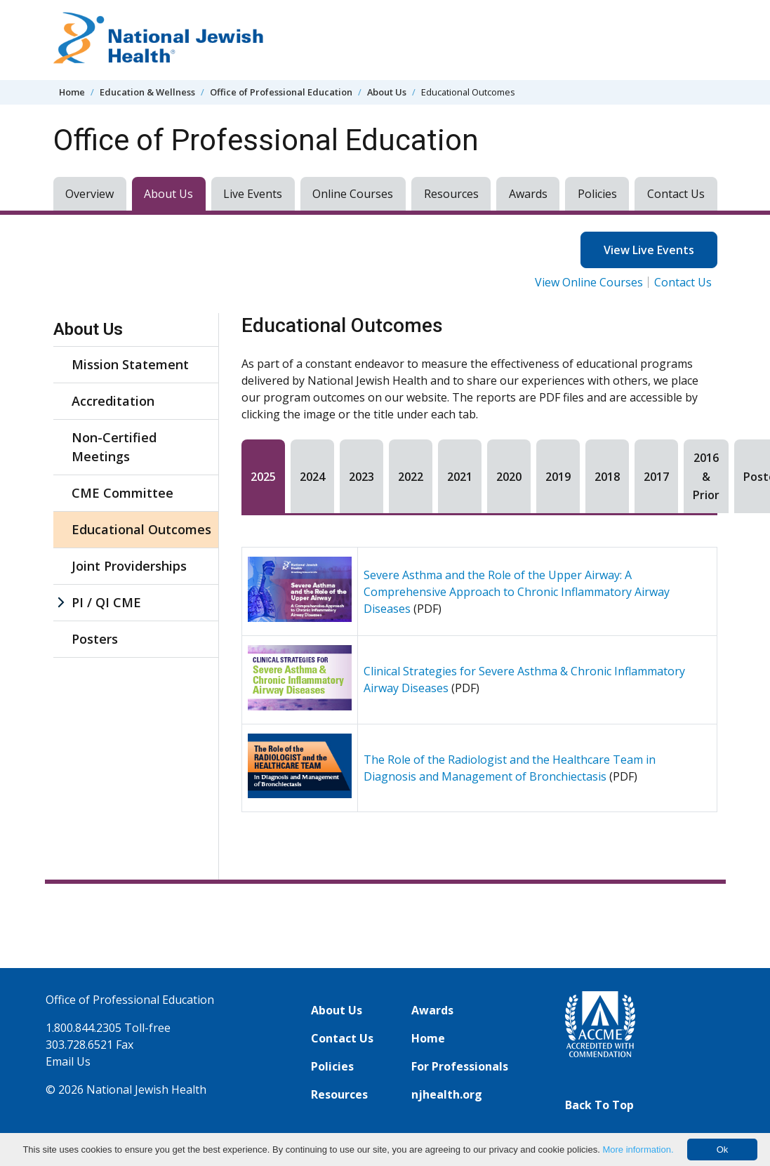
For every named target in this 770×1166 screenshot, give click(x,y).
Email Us (68, 1061)
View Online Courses (589, 282)
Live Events (252, 193)
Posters (95, 638)
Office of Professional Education (281, 92)
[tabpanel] (479, 679)
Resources (451, 193)
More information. (637, 1149)
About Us (386, 92)
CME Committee (122, 492)
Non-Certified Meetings (114, 447)
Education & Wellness (147, 92)
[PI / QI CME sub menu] (60, 603)
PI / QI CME (106, 602)
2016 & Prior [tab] (706, 476)
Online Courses (352, 193)
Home (72, 92)
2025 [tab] (263, 476)
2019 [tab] (558, 476)
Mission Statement (130, 364)
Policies (597, 193)
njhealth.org (446, 1094)
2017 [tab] (656, 476)
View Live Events (649, 250)
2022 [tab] (410, 476)
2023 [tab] (361, 476)
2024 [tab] (312, 476)
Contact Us (676, 193)
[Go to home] (158, 40)
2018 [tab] (607, 476)
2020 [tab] (509, 476)
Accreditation (113, 400)
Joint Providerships (129, 565)
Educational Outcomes (141, 529)
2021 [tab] (459, 476)
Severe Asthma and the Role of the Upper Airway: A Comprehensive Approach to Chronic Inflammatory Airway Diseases (517, 591)
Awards (528, 193)
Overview (89, 193)
